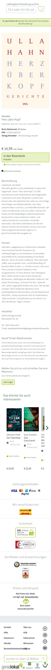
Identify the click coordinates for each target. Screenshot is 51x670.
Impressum (9, 638)
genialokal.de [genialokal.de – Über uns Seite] (12, 21)
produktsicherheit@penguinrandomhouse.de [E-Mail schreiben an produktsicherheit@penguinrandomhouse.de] (28, 328)
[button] (29, 666)
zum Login (8, 382)
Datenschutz (29, 638)
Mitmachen (28, 643)
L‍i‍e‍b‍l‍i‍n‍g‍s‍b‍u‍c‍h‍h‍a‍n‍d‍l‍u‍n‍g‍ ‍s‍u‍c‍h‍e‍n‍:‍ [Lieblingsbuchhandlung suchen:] (22, 4)
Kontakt (7, 627)
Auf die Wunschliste (11, 171)
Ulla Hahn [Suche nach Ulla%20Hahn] (6, 116)
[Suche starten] (43, 658)
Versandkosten (31, 597)
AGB (25, 632)
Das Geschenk (29, 439)
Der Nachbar (14, 437)
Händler (7, 643)
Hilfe (6, 632)
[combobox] (22, 658)
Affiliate (26, 648)
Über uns (27, 627)
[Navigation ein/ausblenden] (37, 666)
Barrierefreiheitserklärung (12, 648)
